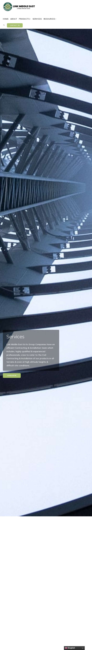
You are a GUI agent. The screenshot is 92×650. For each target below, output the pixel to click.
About (13, 19)
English (70, 648)
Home (6, 19)
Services (37, 19)
